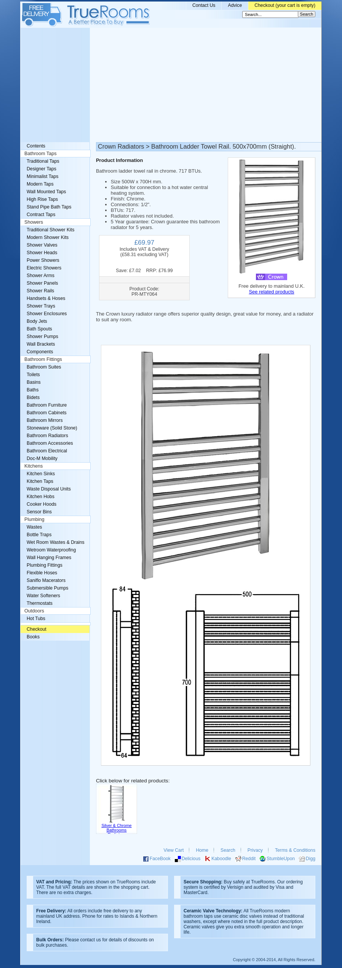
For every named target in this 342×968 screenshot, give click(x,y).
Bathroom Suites (44, 367)
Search (228, 850)
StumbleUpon (281, 858)
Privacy (255, 850)
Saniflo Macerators (46, 580)
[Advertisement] (171, 85)
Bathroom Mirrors (45, 420)
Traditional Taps (43, 161)
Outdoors (34, 611)
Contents (36, 146)
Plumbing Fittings (44, 565)
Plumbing (34, 519)
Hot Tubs (36, 618)
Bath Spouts (39, 329)
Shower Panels (42, 283)
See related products (271, 292)
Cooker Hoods (41, 504)
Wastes (34, 527)
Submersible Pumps (47, 588)
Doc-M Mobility (42, 458)
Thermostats (40, 603)
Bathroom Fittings (43, 359)
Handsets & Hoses (46, 298)
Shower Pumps (42, 336)
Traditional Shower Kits (50, 229)
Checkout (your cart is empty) (284, 5)
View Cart (174, 850)
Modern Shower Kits (48, 237)
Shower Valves (42, 245)
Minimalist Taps (42, 176)
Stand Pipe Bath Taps (49, 207)
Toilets (33, 374)
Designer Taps (41, 168)
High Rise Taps (42, 199)
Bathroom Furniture (47, 405)
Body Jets (37, 321)
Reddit (249, 858)
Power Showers (43, 260)
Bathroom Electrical (47, 451)
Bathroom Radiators (47, 435)
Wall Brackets (41, 344)
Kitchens (33, 466)
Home (202, 850)
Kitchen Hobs (40, 496)
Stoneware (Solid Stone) (52, 428)
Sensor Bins (39, 511)
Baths (32, 390)
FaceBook (160, 858)
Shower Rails (40, 290)
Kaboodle (221, 858)
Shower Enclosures (47, 313)
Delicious (191, 858)
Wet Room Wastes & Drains (56, 542)
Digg (310, 858)
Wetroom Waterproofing (51, 550)
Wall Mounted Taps (46, 191)
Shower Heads (42, 252)
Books (33, 636)
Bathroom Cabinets (47, 412)
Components (40, 351)
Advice (235, 5)
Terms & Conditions (295, 850)
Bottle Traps (39, 534)
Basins (34, 382)
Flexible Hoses (42, 572)
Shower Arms (40, 275)
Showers (33, 222)
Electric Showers (44, 268)
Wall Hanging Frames (49, 557)
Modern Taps (40, 184)
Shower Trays (41, 306)
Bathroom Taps (40, 153)
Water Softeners (43, 595)
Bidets (33, 397)
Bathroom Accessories (50, 443)
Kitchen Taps (40, 481)
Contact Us (204, 5)
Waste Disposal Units (49, 489)
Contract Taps (41, 214)
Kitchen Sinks (41, 473)
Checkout (36, 629)
